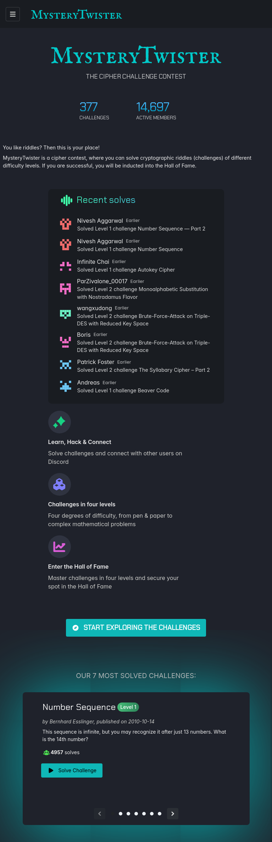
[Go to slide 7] (159, 813)
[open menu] (13, 14)
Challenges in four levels (82, 504)
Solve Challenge (72, 770)
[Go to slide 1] (113, 813)
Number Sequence (160, 249)
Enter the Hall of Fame (78, 566)
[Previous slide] (99, 813)
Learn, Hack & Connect (79, 441)
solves (61, 752)
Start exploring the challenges (136, 627)
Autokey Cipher (156, 270)
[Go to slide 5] (144, 813)
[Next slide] (172, 813)
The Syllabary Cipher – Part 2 (174, 370)
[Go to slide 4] (136, 813)
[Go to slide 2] (120, 813)
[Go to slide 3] (128, 813)
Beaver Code (154, 390)
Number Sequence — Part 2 (172, 229)
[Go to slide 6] (152, 813)
